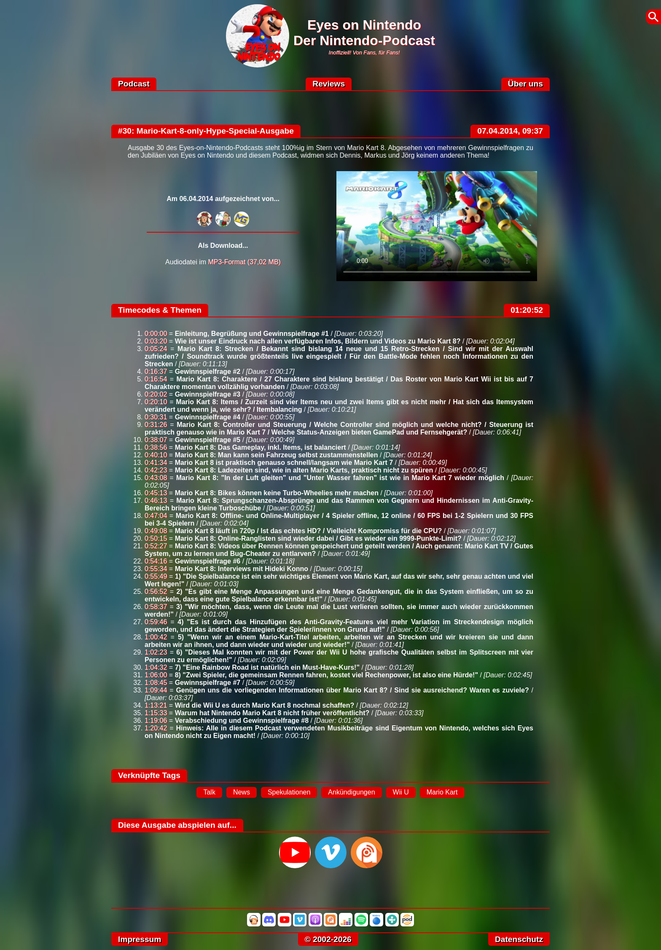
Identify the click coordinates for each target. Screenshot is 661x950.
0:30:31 (156, 417)
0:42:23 (156, 470)
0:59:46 (156, 621)
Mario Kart (442, 792)
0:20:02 (156, 394)
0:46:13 (156, 500)
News (241, 792)
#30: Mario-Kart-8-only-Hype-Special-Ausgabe (206, 130)
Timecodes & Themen (160, 310)
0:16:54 (156, 379)
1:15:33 (156, 713)
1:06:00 (156, 675)
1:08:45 (156, 682)
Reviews (328, 83)
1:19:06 (156, 720)
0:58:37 (156, 606)
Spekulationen (289, 792)
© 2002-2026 (328, 939)
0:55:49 (156, 576)
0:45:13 (156, 492)
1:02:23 (156, 652)
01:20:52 (527, 310)
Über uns (525, 83)
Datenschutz (519, 939)
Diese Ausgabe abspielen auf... (177, 825)
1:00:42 (156, 637)
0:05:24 (156, 348)
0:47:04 (156, 515)
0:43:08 (156, 477)
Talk (209, 792)
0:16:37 (156, 371)
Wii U (401, 792)
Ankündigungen (351, 792)
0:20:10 (156, 401)
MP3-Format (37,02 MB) (244, 262)
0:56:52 (156, 591)
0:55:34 (156, 568)
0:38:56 (156, 447)
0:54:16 (156, 561)
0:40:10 (156, 455)
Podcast (134, 83)
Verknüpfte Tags (149, 775)
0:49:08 (156, 530)
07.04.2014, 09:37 (510, 130)
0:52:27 (156, 546)
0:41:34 (156, 462)
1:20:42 (156, 728)
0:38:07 (156, 439)
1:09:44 (156, 690)
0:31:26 (156, 424)
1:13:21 (156, 705)
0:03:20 (156, 341)
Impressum (139, 939)
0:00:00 (156, 333)
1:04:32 (156, 667)
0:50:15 (156, 538)
